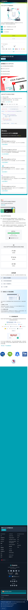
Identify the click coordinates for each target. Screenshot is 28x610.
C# (17, 541)
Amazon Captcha (12, 544)
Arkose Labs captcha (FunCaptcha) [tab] (11, 324)
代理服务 (10, 548)
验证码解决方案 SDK (20, 533)
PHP (18, 537)
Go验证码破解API (4, 171)
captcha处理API (8, 101)
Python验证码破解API (5, 153)
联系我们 (13, 583)
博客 (1, 555)
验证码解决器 (3, 533)
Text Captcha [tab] (20, 328)
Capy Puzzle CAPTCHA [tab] (14, 326)
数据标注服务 (11, 555)
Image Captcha (11, 537)
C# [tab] (7, 104)
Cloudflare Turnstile (12, 539)
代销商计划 (2, 551)
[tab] (13, 277)
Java (18, 539)
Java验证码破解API (5, 190)
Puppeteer (2, 539)
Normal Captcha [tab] (10, 322)
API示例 (2, 345)
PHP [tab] (2, 104)
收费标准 (2, 547)
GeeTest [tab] (20, 324)
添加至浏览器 (3, 204)
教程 (1, 543)
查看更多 (13, 330)
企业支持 (2, 549)
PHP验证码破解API (5, 144)
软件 (1, 556)
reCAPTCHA (11, 535)
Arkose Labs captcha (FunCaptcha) (12, 542)
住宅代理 (10, 550)
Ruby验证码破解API (5, 162)
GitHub (20, 135)
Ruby (18, 547)
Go (17, 543)
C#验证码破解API (5, 181)
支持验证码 (11, 533)
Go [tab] (12, 104)
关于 (1, 553)
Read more (3, 608)
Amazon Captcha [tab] (12, 328)
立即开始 (13, 35)
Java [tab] (10, 104)
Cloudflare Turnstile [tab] (5, 326)
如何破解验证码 (8, 345)
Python (18, 535)
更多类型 (10, 546)
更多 (13, 51)
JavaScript (19, 545)
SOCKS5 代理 (11, 552)
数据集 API (10, 556)
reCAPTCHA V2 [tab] (17, 322)
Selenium (2, 541)
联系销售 (3, 529)
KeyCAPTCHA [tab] (22, 326)
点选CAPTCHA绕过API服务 (7, 94)
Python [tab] (5, 104)
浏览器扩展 (2, 537)
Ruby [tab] (17, 104)
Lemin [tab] (6, 328)
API (14, 38)
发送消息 (3, 58)
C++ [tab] (14, 104)
